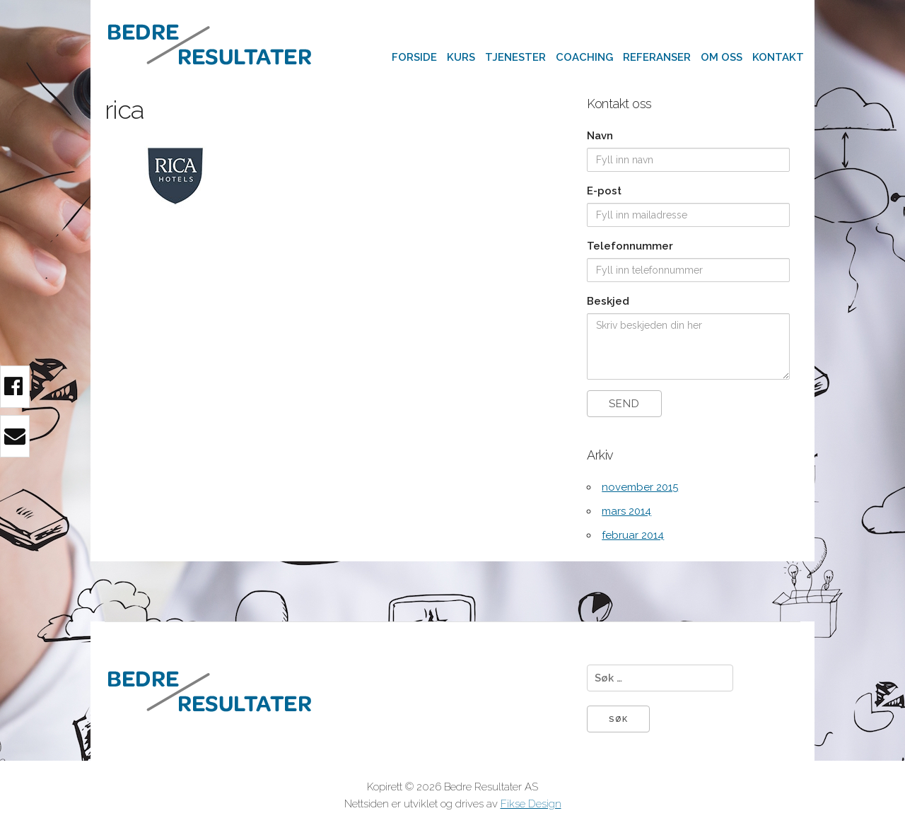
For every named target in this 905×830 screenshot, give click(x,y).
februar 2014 (633, 535)
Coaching (584, 57)
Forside (414, 57)
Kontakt (778, 57)
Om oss (721, 57)
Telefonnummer (630, 246)
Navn (600, 135)
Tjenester (515, 57)
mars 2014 (626, 511)
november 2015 (640, 487)
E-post (604, 191)
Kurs (461, 57)
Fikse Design (531, 803)
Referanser (657, 57)
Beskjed (608, 301)
